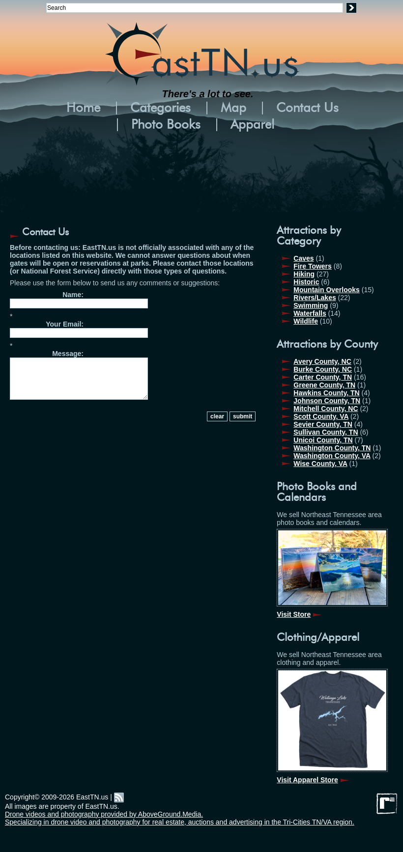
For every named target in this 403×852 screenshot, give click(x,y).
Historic (306, 282)
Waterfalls (309, 313)
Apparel (252, 124)
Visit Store (294, 614)
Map (233, 108)
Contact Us (307, 108)
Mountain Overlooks (326, 290)
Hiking (304, 274)
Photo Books (166, 124)
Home (83, 108)
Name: (73, 295)
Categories (160, 108)
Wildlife (305, 321)
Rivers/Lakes (314, 298)
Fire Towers (312, 266)
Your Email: (65, 324)
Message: (68, 353)
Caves (303, 258)
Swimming (310, 305)
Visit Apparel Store (307, 780)
